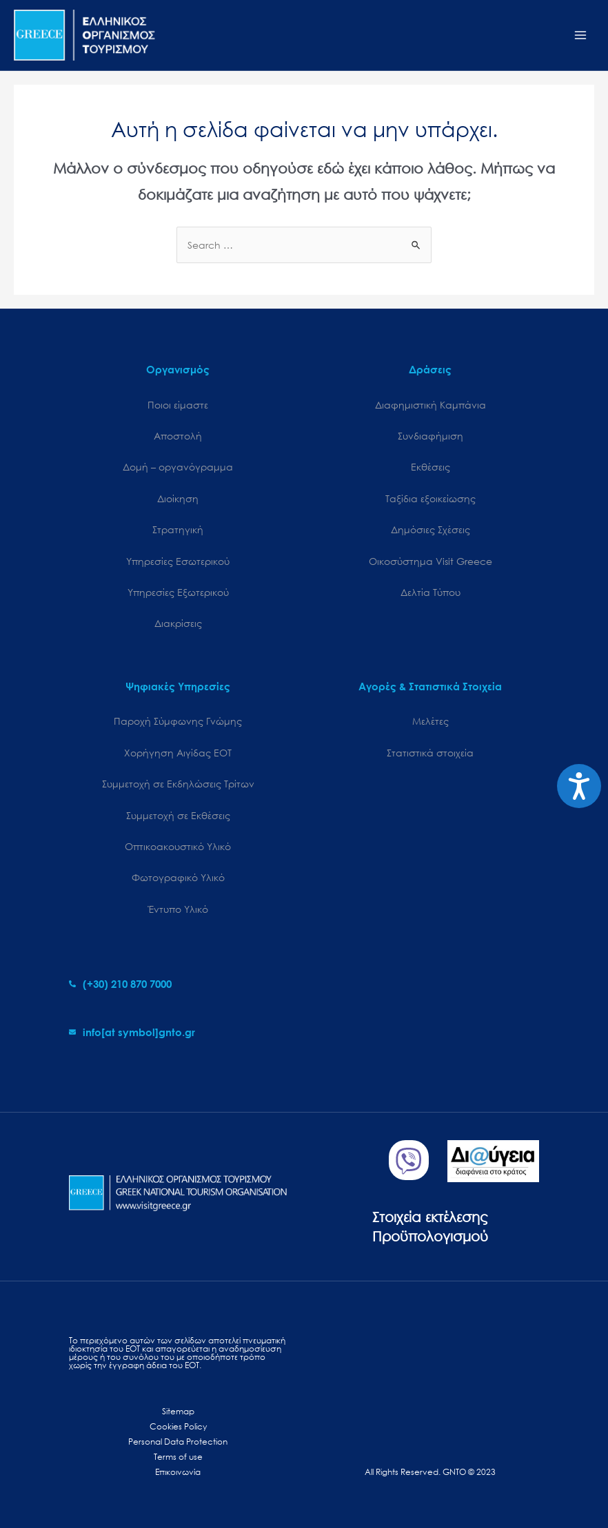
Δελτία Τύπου (430, 592)
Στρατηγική (177, 529)
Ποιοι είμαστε (178, 404)
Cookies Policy (178, 1426)
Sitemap (178, 1411)
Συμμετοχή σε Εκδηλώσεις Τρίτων (178, 783)
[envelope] (132, 1032)
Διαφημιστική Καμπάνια (430, 404)
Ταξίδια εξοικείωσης (430, 498)
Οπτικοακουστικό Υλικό (178, 846)
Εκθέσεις (430, 466)
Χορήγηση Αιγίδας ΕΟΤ (178, 752)
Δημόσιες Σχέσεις (430, 529)
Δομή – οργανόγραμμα (178, 466)
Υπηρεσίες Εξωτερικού (178, 592)
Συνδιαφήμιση (430, 435)
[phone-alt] (120, 984)
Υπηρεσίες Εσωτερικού (178, 561)
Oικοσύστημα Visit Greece (430, 561)
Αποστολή (178, 435)
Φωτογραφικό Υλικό (178, 877)
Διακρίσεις (178, 623)
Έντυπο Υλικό (178, 909)
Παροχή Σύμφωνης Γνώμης (178, 720)
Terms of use (178, 1457)
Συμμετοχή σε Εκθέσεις (178, 815)
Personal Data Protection (177, 1441)
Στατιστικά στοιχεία (430, 752)
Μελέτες (430, 720)
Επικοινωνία (178, 1472)
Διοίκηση (178, 498)
